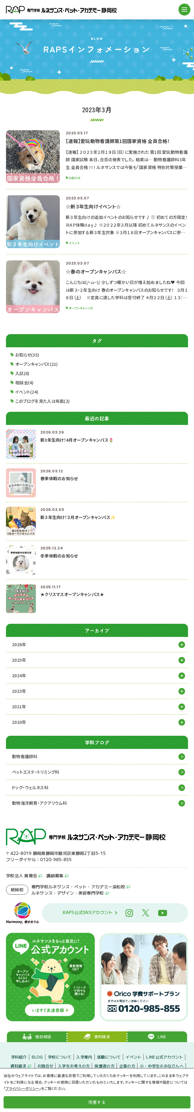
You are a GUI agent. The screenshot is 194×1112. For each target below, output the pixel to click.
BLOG (37, 1057)
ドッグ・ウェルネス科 (30, 787)
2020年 (19, 722)
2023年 (19, 691)
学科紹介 (19, 1057)
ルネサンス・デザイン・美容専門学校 (67, 893)
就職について (109, 1057)
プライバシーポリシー (22, 1088)
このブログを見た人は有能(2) (42, 401)
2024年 (19, 675)
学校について (60, 1057)
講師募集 (54, 875)
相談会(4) (24, 382)
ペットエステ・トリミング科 (35, 772)
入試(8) (22, 373)
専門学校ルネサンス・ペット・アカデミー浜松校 (78, 887)
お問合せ (45, 1066)
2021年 (19, 706)
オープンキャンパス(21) (36, 364)
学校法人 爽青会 (21, 875)
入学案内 (84, 1057)
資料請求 (18, 1066)
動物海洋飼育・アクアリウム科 (39, 803)
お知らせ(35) (27, 355)
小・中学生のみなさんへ (162, 1066)
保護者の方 (104, 1066)
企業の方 (127, 1066)
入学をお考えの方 (74, 1066)
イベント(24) (26, 392)
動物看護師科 (25, 756)
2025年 (19, 660)
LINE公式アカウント (164, 1057)
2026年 (19, 644)
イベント (133, 1057)
